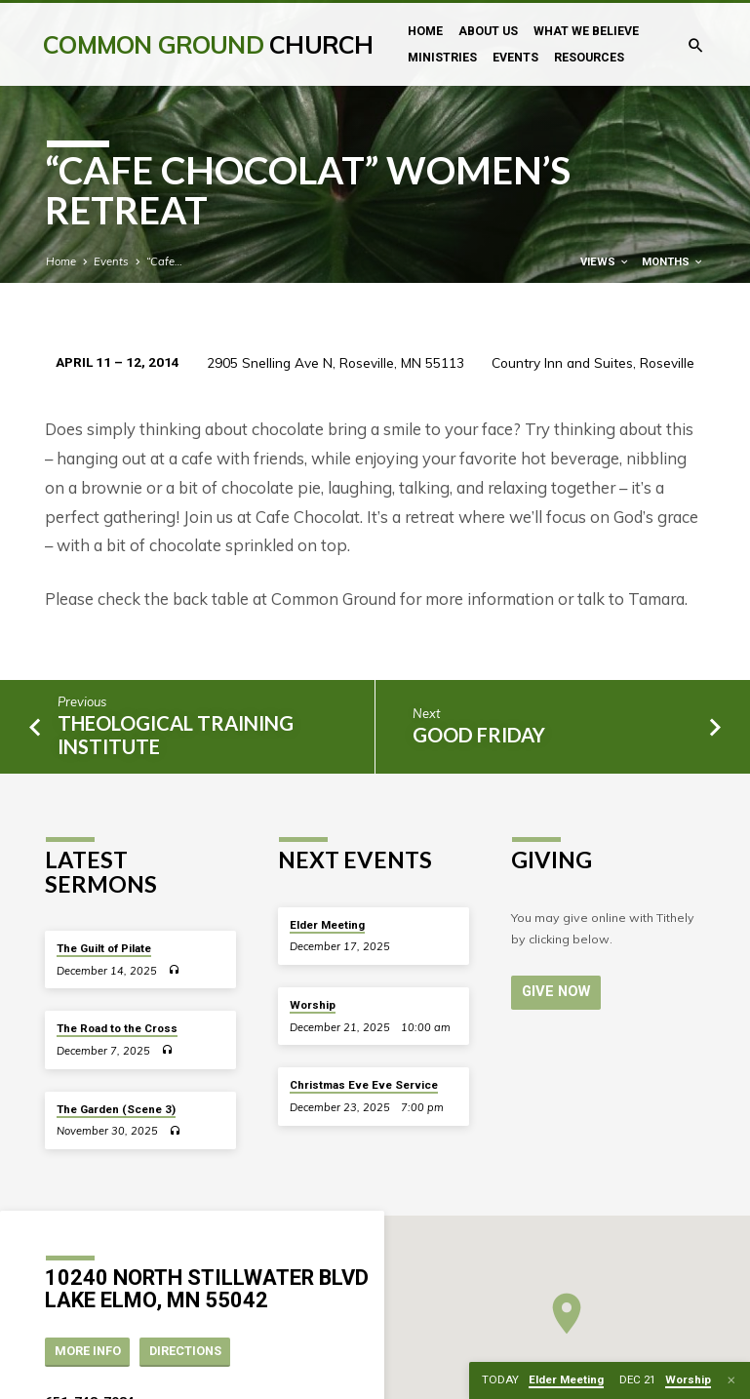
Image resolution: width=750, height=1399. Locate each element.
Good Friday (479, 734)
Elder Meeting (327, 925)
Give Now (556, 991)
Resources (589, 57)
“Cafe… (164, 261)
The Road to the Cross (117, 1028)
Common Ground (208, 44)
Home (425, 31)
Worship (313, 1005)
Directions (185, 1350)
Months (673, 262)
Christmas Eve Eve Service (364, 1085)
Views (605, 262)
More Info (88, 1350)
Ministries (442, 57)
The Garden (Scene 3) (116, 1109)
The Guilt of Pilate (104, 948)
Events (515, 57)
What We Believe (586, 31)
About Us (488, 31)
